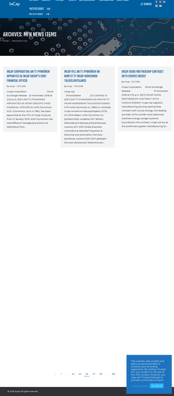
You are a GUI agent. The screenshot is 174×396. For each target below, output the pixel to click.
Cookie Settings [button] (140, 386)
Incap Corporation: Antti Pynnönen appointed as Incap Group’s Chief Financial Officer (28, 76)
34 (73, 374)
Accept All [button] (157, 386)
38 (100, 374)
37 (93, 374)
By (10, 86)
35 (80, 374)
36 (86, 374)
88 (113, 374)
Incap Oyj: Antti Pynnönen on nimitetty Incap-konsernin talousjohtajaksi (82, 76)
